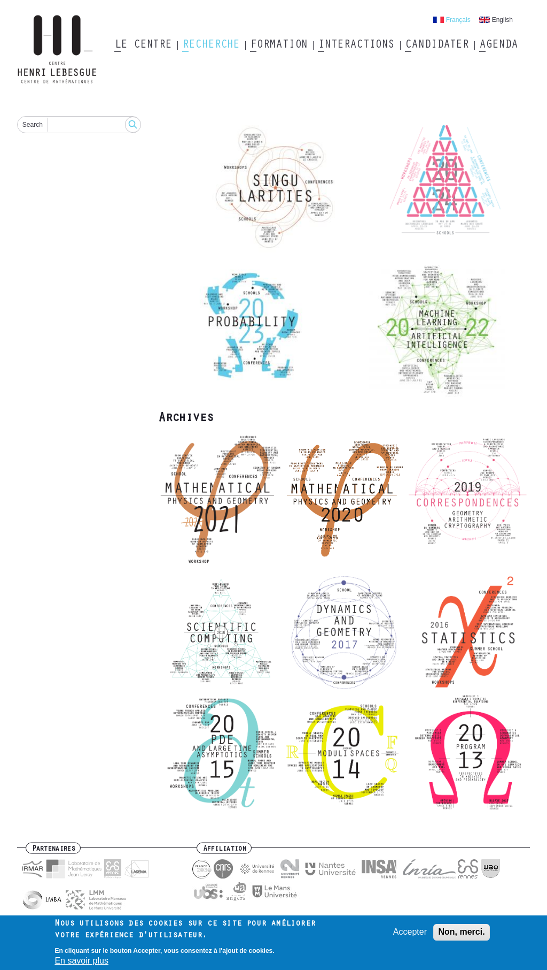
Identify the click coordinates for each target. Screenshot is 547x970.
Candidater (436, 45)
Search (32, 124)
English (502, 20)
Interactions (356, 45)
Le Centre (142, 45)
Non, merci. (461, 935)
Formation (278, 45)
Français (458, 20)
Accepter (410, 935)
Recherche (210, 45)
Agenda (498, 45)
